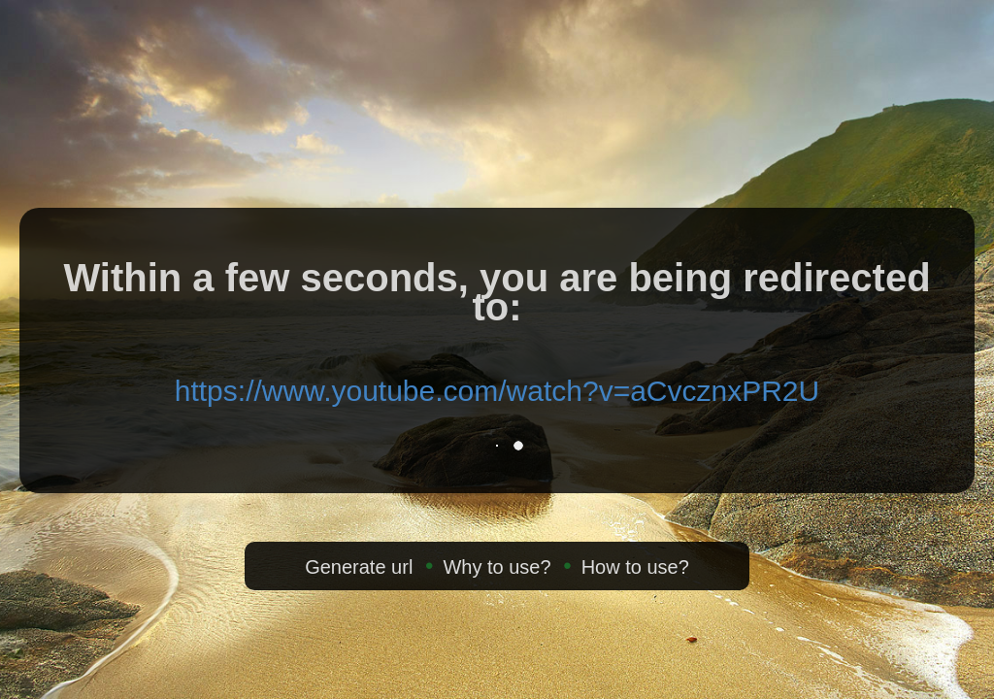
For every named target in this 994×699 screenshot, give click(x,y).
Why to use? (496, 567)
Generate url (359, 567)
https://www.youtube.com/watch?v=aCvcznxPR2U (497, 391)
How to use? (635, 567)
